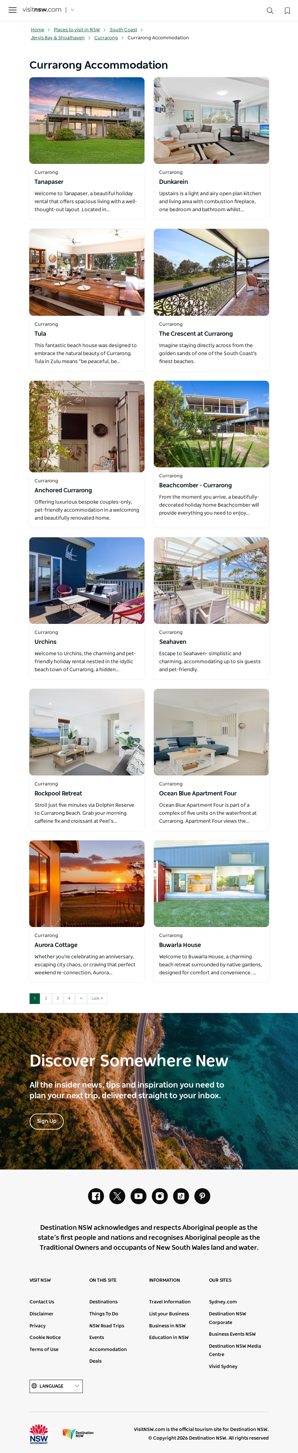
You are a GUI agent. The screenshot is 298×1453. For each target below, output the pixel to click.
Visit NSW (40, 1280)
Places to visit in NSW (80, 30)
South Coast (126, 30)
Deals (95, 1361)
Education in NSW (169, 1337)
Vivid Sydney (223, 1366)
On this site (103, 1280)
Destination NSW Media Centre (235, 1350)
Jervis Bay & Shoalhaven (61, 38)
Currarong (109, 38)
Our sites (220, 1280)
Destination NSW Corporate (227, 1318)
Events (96, 1337)
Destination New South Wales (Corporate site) (78, 1434)
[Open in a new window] (87, 120)
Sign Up (46, 1121)
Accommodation (108, 1349)
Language (56, 1386)
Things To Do (103, 1314)
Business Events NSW (232, 1334)
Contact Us (42, 1302)
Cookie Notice (45, 1337)
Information (164, 1280)
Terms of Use (44, 1349)
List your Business (169, 1314)
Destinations (103, 1302)
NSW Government (45, 1434)
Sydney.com (223, 1302)
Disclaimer (41, 1314)
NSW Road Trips (106, 1326)
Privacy (38, 1326)
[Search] (270, 12)
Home (40, 30)
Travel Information (170, 1302)
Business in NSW (167, 1326)
